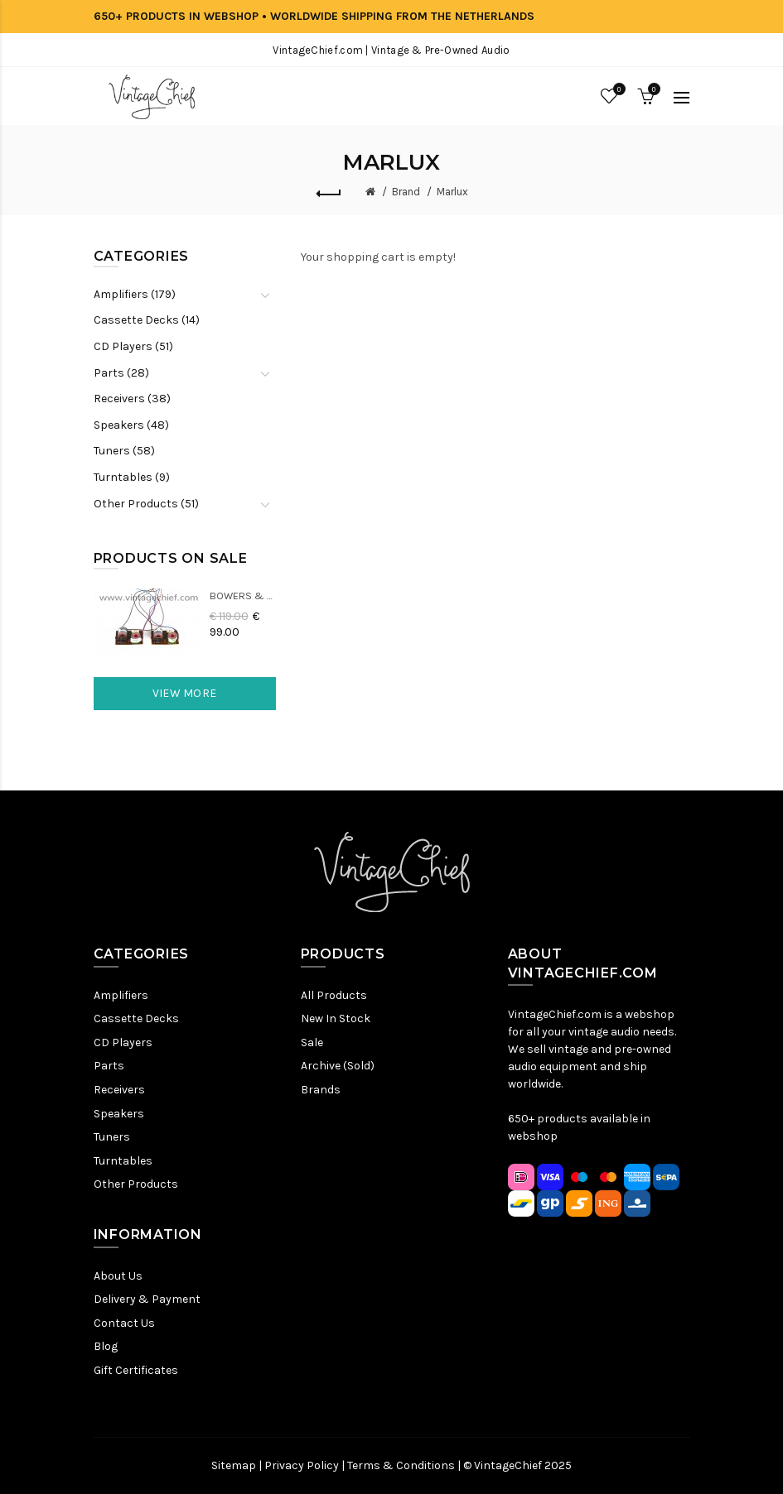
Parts (109, 1066)
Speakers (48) (131, 425)
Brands (321, 1090)
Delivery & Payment (147, 1299)
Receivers (119, 1090)
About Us (118, 1276)
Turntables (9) (132, 477)
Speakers (119, 1114)
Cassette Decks (136, 1018)
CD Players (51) (133, 346)
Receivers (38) (132, 399)
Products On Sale (171, 558)
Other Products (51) (146, 504)
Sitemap (233, 1465)
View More (184, 693)
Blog (106, 1346)
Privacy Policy (301, 1465)
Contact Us (124, 1323)
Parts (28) (121, 373)
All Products (334, 995)
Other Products (136, 1184)
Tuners (112, 1137)
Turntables (123, 1161)
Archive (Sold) (338, 1066)
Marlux (452, 191)
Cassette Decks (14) (147, 320)
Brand (406, 191)
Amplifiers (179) (135, 294)
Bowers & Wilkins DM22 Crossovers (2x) (243, 595)
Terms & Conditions (401, 1465)
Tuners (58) (124, 451)
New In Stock (335, 1018)
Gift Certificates (136, 1370)
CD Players (123, 1042)
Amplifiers (121, 995)
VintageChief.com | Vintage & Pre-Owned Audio (391, 50)
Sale (312, 1042)
